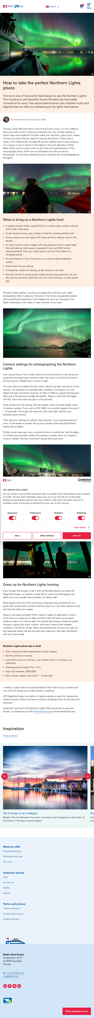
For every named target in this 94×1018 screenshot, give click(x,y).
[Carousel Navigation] (46, 776)
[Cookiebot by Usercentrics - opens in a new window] (80, 480)
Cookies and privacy (13, 913)
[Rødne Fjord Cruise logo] (13, 6)
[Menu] (89, 6)
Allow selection (47, 536)
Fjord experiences (12, 851)
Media (6, 887)
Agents (6, 892)
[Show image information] (85, 74)
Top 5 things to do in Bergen (20, 813)
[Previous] (4, 776)
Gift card (7, 861)
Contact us (8, 882)
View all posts (10, 735)
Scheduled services (13, 856)
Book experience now (77, 1011)
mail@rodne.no (10, 976)
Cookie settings (11, 918)
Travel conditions (11, 908)
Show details (80, 527)
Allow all (77, 536)
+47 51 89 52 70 (15, 973)
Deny (17, 536)
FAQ (5, 877)
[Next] (87, 776)
